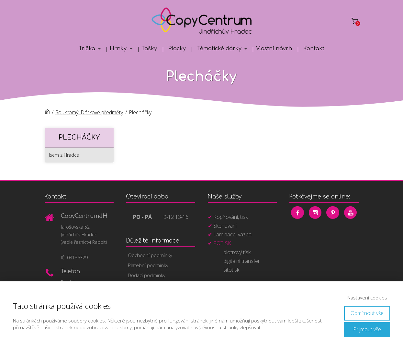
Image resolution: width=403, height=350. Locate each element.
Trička (87, 48)
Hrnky (118, 48)
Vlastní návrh (274, 48)
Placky (177, 48)
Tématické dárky (219, 48)
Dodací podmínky (146, 275)
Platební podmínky (148, 265)
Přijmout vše (367, 329)
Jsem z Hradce (64, 155)
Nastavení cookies (367, 297)
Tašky (149, 48)
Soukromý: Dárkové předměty (89, 112)
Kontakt (313, 48)
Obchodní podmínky (150, 255)
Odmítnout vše (367, 313)
